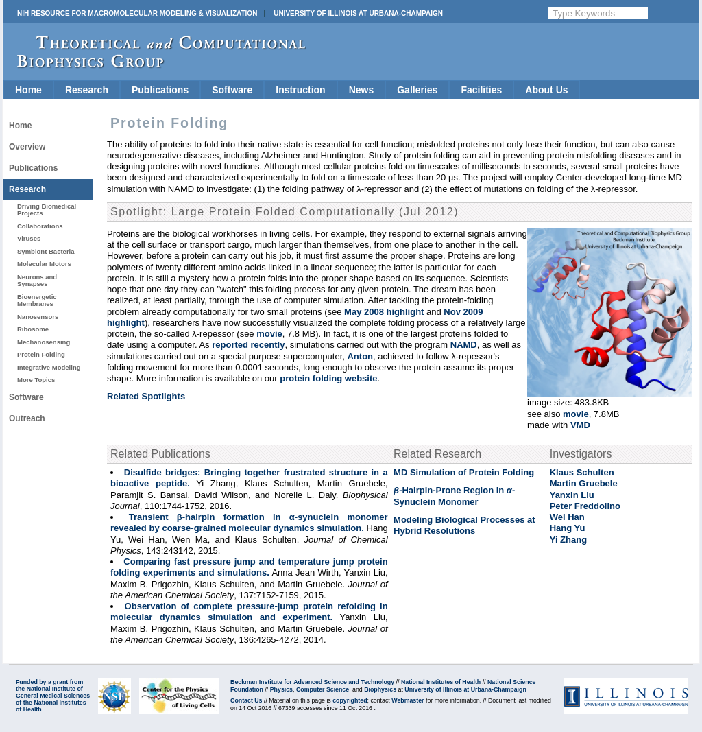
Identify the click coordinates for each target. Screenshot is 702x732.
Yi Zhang (568, 539)
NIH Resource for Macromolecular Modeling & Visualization (137, 13)
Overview (27, 147)
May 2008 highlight (384, 312)
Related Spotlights (146, 396)
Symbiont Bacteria (46, 251)
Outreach (27, 418)
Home (28, 89)
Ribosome (33, 329)
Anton (360, 356)
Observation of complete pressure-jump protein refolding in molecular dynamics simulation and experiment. (249, 611)
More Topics (36, 379)
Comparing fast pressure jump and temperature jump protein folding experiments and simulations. (249, 567)
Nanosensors (37, 316)
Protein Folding (41, 354)
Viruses (28, 238)
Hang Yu (567, 528)
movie (576, 414)
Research (86, 89)
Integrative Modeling (49, 367)
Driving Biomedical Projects (46, 209)
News (361, 89)
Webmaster (407, 700)
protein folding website (328, 378)
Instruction (300, 89)
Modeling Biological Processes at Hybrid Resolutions (464, 525)
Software (232, 89)
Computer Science (322, 689)
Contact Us (246, 700)
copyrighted (349, 700)
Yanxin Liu (572, 495)
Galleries (417, 89)
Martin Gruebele (584, 483)
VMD (580, 425)
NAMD (463, 345)
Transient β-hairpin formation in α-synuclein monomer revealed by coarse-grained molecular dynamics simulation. (249, 522)
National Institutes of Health (441, 681)
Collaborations (40, 226)
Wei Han (567, 517)
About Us (546, 89)
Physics (281, 689)
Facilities (481, 89)
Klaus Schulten (582, 472)
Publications (160, 89)
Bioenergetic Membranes (37, 300)
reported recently (248, 345)
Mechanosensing (43, 342)
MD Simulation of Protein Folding (464, 472)
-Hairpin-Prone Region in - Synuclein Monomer (454, 495)
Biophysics (380, 689)
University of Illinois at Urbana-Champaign (358, 13)
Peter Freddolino (585, 506)
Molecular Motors (44, 264)
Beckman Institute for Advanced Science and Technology (312, 681)
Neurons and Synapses (37, 280)
